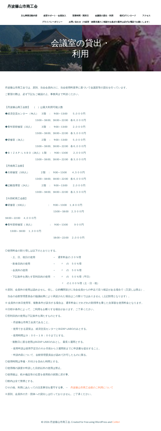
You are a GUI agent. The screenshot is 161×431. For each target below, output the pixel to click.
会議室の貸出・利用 (104, 15)
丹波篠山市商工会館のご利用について (91, 387)
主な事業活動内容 (29, 15)
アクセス (146, 15)
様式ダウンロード (128, 15)
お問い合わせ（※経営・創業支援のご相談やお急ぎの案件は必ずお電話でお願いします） (109, 22)
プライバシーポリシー (52, 22)
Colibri (116, 421)
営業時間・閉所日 (80, 15)
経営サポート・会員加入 (55, 15)
